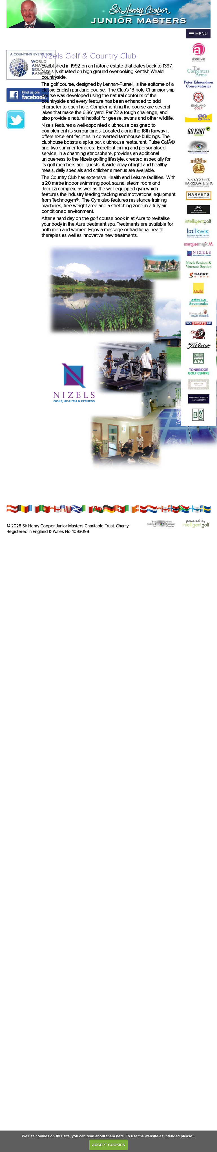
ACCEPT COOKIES (108, 1145)
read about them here (105, 1136)
